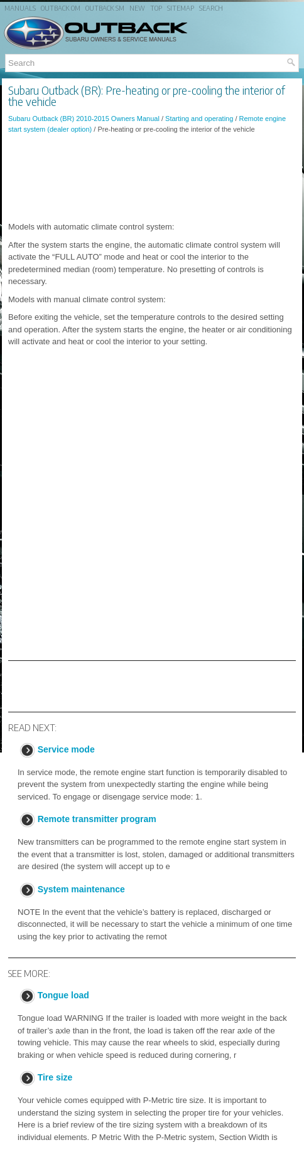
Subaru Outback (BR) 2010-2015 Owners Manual (84, 118)
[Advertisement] (152, 177)
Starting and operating (199, 118)
